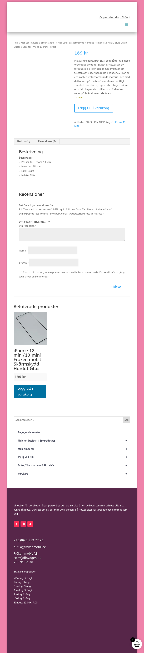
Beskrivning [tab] (23, 141)
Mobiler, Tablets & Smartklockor (38, 42)
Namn (23, 250)
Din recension (27, 225)
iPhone (90, 42)
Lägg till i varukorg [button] (25, 391)
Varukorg (74, 474)
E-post (24, 262)
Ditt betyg (25, 221)
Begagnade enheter (29, 432)
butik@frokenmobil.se (30, 547)
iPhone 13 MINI (104, 42)
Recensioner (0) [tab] (47, 141)
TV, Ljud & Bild (74, 457)
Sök (126, 420)
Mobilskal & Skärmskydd (71, 42)
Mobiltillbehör (74, 449)
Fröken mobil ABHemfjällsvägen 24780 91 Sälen (27, 558)
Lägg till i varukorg (93, 108)
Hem (16, 42)
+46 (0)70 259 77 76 (28, 540)
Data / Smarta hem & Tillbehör (74, 466)
